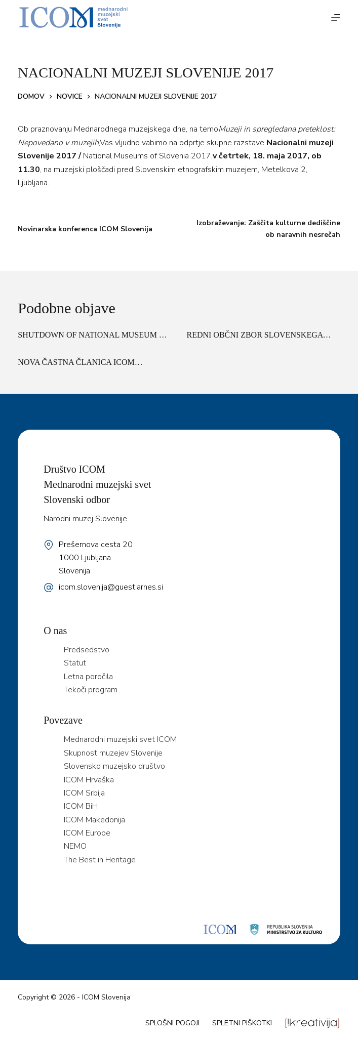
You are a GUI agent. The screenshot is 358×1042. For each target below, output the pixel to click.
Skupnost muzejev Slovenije (113, 753)
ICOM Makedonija (94, 819)
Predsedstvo (86, 649)
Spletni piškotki (242, 1023)
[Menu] (335, 17)
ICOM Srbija (84, 793)
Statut (75, 663)
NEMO (75, 846)
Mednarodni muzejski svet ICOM (120, 739)
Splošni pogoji (172, 1023)
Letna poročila (88, 676)
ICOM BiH (81, 806)
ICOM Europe (87, 833)
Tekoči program (90, 689)
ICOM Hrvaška (89, 779)
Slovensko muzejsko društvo (114, 766)
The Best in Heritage (100, 859)
